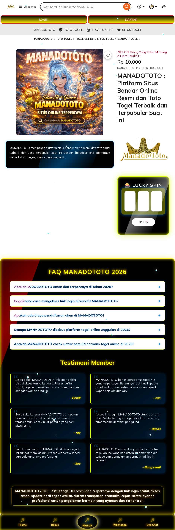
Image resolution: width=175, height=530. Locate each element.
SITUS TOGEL (105, 38)
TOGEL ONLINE (84, 38)
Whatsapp (120, 522)
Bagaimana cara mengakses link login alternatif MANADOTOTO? (66, 301)
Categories (27, 6)
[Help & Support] (141, 6)
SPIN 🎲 (143, 222)
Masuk (87, 522)
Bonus (55, 522)
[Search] (126, 6)
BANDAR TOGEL (127, 38)
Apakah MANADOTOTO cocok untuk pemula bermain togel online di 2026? (74, 344)
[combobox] (81, 6)
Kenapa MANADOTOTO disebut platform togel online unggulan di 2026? (72, 329)
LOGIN (43, 19)
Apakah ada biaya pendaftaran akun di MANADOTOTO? (59, 315)
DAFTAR (131, 19)
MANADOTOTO (43, 38)
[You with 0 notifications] (153, 6)
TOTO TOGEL (64, 38)
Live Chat (152, 522)
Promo (23, 522)
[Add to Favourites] (108, 55)
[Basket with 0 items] (163, 6)
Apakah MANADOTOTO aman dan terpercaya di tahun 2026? (63, 287)
